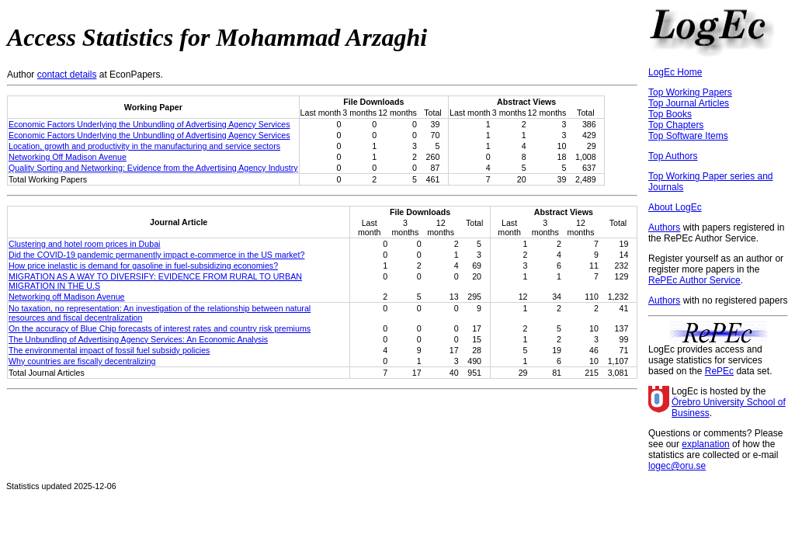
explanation (705, 444)
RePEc (719, 371)
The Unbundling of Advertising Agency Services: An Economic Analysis (138, 339)
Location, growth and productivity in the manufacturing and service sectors (144, 146)
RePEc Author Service (694, 280)
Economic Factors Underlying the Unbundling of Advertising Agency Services (149, 124)
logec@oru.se (677, 465)
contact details (67, 74)
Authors (664, 227)
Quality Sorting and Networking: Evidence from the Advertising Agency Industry (153, 167)
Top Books (670, 114)
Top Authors (672, 156)
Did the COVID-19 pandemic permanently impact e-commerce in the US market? (156, 254)
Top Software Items (688, 135)
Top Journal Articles (688, 103)
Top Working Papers (690, 92)
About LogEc (675, 207)
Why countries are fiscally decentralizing (82, 361)
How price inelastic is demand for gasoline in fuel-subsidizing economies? (143, 265)
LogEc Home (675, 72)
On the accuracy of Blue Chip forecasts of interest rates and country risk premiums (160, 328)
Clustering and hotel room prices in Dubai (84, 243)
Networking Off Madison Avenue (68, 156)
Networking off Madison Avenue (66, 296)
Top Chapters (675, 125)
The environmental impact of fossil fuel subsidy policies (109, 350)
